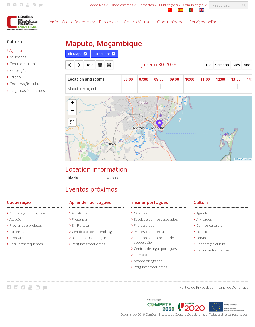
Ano (247, 64)
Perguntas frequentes (27, 90)
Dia (208, 64)
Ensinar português (149, 202)
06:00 (128, 79)
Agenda (15, 50)
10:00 (189, 79)
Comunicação (195, 5)
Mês (236, 64)
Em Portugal (81, 225)
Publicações (169, 5)
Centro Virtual (138, 22)
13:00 (235, 79)
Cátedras (140, 213)
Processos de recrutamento (155, 232)
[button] (159, 123)
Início (53, 22)
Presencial (80, 219)
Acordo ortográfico (148, 261)
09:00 (174, 79)
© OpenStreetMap (243, 159)
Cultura (14, 41)
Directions (104, 53)
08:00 (158, 79)
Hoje (89, 64)
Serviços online (205, 22)
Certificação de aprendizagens (94, 232)
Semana (222, 64)
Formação (141, 255)
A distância (80, 213)
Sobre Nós (98, 5)
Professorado (144, 225)
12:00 (220, 79)
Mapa (77, 53)
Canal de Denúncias (233, 287)
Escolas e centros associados (156, 219)
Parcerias (109, 22)
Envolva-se (17, 238)
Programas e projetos (25, 225)
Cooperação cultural (26, 83)
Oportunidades (171, 22)
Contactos (147, 5)
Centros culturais (23, 63)
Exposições (18, 70)
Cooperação (19, 202)
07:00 (143, 79)
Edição (15, 77)
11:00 (205, 79)
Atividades (17, 57)
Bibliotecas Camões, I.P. (89, 238)
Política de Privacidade (196, 287)
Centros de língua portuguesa (156, 248)
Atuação (15, 219)
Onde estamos (123, 5)
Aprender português (90, 202)
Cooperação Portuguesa (27, 213)
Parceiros (16, 232)
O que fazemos (78, 22)
